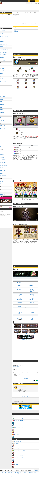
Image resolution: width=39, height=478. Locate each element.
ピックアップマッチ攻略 (31, 299)
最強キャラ (25, 326)
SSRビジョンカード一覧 (3, 81)
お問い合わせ (22, 470)
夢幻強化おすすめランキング (3, 46)
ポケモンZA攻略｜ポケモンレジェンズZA (11, 472)
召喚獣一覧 (1, 99)
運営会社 (26, 470)
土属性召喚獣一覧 (2, 109)
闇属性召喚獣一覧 (2, 112)
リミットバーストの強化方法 (3, 162)
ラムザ (34, 80)
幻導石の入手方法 (19, 284)
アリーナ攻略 (19, 298)
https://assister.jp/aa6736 (16, 366)
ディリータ (26, 87)
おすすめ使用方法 (16, 31)
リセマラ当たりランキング (3, 33)
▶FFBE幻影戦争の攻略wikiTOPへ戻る (25, 337)
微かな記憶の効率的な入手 (3, 175)
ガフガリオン (25, 83)
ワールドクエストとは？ (31, 289)
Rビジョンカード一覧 (2, 84)
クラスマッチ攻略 (32, 298)
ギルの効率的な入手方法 (31, 318)
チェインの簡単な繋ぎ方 (19, 295)
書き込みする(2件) (26, 378)
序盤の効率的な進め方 (19, 282)
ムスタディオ (34, 87)
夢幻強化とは (1, 151)
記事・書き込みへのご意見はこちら (25, 396)
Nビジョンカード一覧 (2, 96)
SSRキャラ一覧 (2, 70)
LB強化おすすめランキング (3, 44)
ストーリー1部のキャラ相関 (3, 52)
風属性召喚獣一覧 (2, 104)
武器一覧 (1, 117)
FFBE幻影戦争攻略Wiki (16, 398)
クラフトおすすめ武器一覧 (3, 167)
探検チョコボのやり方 (19, 289)
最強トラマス (34, 331)
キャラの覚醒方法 (2, 157)
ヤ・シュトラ (25, 80)
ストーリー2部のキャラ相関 (3, 54)
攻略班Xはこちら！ (2, 194)
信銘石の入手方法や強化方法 (3, 170)
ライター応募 (36, 470)
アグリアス (17, 87)
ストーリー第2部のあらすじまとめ (4, 49)
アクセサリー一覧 (2, 120)
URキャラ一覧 (2, 68)
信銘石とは (19, 313)
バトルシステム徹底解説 (19, 294)
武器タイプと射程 (32, 295)
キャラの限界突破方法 (2, 159)
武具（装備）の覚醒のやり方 (3, 165)
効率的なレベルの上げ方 (19, 302)
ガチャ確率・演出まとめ (31, 285)
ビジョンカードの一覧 (2, 78)
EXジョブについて (20, 306)
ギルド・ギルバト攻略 (19, 299)
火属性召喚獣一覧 (2, 101)
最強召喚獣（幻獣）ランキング (3, 41)
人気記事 (3, 14)
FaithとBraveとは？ (32, 294)
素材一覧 (32, 319)
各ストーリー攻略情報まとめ (3, 60)
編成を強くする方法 (2, 128)
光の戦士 (34, 83)
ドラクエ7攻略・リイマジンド (10, 474)
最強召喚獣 (25, 331)
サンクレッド (17, 80)
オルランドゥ (17, 83)
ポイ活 (26, 1)
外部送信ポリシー (18, 470)
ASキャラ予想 (2, 57)
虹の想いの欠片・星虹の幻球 (3, 173)
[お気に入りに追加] (28, 3)
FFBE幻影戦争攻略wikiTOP (3, 30)
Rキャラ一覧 (1, 73)
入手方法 (15, 30)
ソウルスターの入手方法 (31, 284)
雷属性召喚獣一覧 (2, 107)
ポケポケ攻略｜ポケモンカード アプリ (32, 474)
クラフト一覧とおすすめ (19, 312)
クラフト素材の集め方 (32, 312)
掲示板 (9, 14)
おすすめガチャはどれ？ (19, 285)
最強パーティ (17, 326)
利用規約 (8, 470)
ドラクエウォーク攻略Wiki (10, 476)
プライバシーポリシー (12, 470)
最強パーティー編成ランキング (3, 36)
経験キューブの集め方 (19, 318)
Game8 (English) (29, 470)
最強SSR (34, 326)
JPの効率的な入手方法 (31, 302)
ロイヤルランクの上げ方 (3, 146)
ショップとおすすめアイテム (3, 131)
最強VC (17, 331)
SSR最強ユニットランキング (3, 38)
